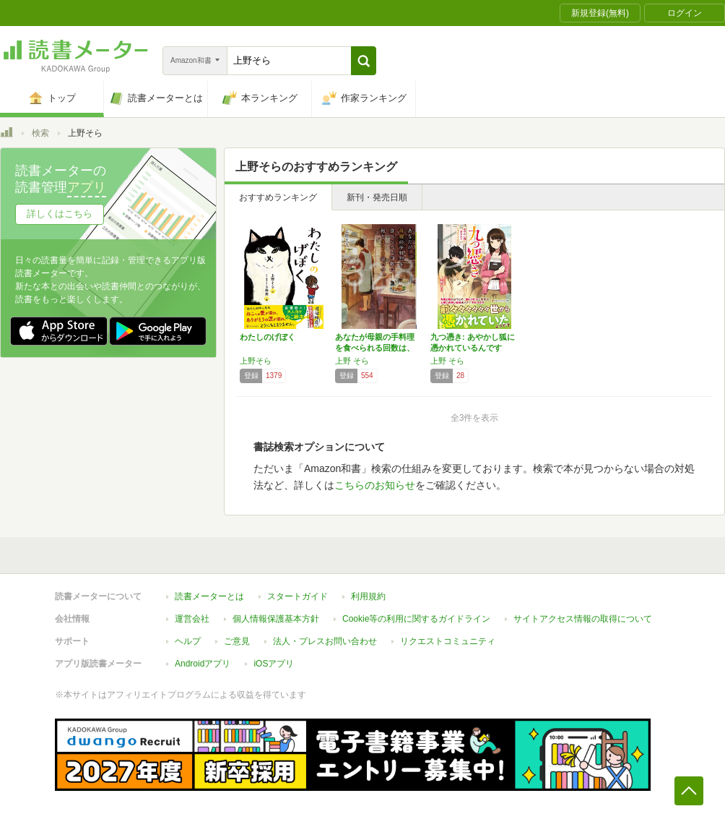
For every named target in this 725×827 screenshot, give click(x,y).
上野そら (256, 360)
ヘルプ (188, 641)
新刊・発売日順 (377, 197)
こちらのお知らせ (374, 485)
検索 (40, 133)
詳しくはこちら (59, 213)
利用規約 (368, 596)
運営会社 (192, 618)
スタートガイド (297, 596)
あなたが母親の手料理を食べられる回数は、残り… (374, 348)
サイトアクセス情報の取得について (582, 618)
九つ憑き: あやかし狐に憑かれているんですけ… (472, 348)
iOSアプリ (273, 663)
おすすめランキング (278, 197)
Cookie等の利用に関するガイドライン (416, 618)
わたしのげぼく (267, 337)
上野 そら (352, 360)
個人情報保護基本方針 (276, 618)
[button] (363, 60)
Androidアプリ (202, 663)
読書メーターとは (209, 596)
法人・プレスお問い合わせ (325, 641)
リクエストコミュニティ (447, 641)
